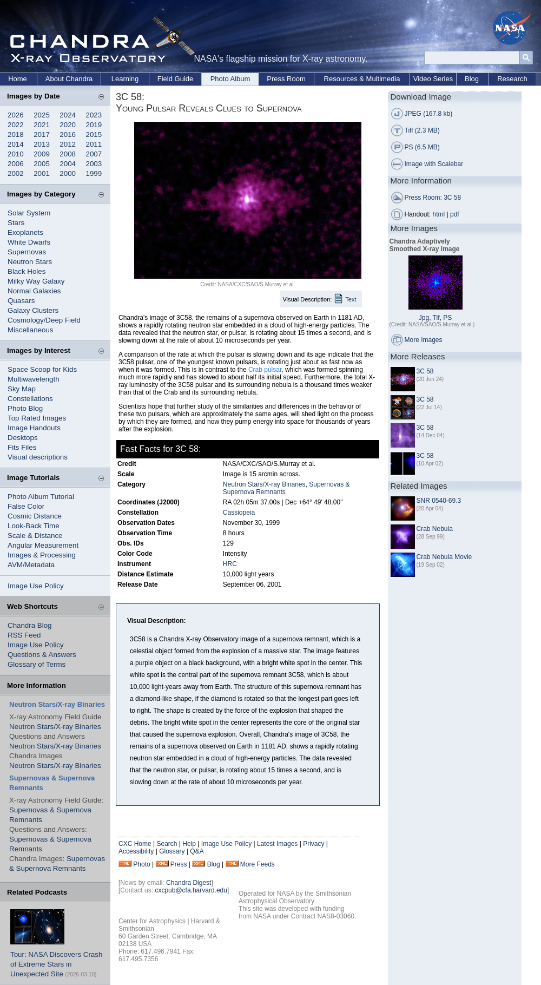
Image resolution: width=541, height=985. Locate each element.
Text (350, 299)
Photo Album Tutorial (41, 496)
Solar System (29, 213)
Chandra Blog (30, 625)
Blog (472, 79)
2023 (94, 115)
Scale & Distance (35, 535)
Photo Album (230, 79)
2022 (16, 125)
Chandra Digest (188, 882)
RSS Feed (24, 635)
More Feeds (257, 864)
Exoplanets (25, 232)
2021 (42, 125)
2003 (94, 164)
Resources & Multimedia (362, 79)
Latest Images (277, 844)
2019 (94, 125)
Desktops (23, 438)
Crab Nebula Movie (444, 557)
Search (166, 844)
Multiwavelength (34, 379)
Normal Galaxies (34, 291)
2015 (94, 134)
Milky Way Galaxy (36, 281)
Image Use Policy (36, 586)
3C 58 (425, 371)
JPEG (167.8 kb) (429, 113)
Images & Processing (42, 555)
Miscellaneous (30, 330)
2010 (16, 154)
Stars (16, 223)
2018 (16, 134)
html (439, 214)
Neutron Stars (30, 262)
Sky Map (22, 389)
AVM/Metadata (31, 565)
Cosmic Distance (35, 516)
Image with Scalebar (434, 164)
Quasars (21, 301)
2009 (42, 154)
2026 (16, 115)
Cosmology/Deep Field (44, 320)
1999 (94, 173)
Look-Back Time (34, 526)
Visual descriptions (38, 457)
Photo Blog (25, 408)
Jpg (424, 317)
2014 (16, 144)
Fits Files (22, 447)
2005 (42, 164)
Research (512, 79)
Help (189, 844)
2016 (68, 134)
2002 (16, 173)
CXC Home (134, 844)
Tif (436, 317)
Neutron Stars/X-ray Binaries (55, 727)
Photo (141, 864)
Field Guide (175, 79)
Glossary (171, 851)
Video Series (433, 79)
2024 (68, 115)
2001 (42, 173)
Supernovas (27, 252)
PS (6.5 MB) (422, 147)
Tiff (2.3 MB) (422, 130)
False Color (26, 506)
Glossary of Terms (36, 664)
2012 (68, 144)
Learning (125, 79)
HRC (230, 564)
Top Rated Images (37, 418)
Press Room (286, 79)
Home (17, 79)
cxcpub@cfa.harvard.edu (191, 890)
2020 (68, 125)
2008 (68, 154)
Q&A (196, 851)
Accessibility (136, 851)
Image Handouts (34, 428)
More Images (424, 340)
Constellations (30, 399)
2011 (94, 144)
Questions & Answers (42, 655)
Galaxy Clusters (33, 310)
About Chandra (69, 79)
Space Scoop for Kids (42, 369)
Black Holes (26, 271)
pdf (454, 214)
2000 (68, 173)
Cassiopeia (239, 512)
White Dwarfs (29, 242)
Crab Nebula (435, 529)
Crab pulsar (264, 369)
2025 (42, 115)
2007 (94, 154)
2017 (42, 134)
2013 (42, 144)
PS (447, 317)
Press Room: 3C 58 (433, 197)
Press (178, 864)
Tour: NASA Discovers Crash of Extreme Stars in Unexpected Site (56, 964)
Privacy (313, 844)
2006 (16, 164)
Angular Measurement (43, 545)
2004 (68, 164)
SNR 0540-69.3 (439, 500)
